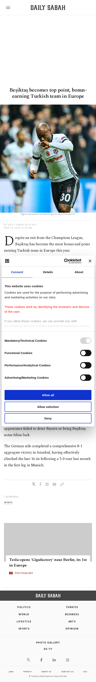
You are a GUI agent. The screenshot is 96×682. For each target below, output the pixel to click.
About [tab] (79, 272)
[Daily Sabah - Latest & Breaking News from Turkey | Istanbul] (48, 7)
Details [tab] (48, 272)
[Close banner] (90, 261)
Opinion (72, 628)
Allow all (48, 395)
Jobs (11, 671)
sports (8, 502)
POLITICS (24, 607)
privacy (27, 671)
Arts (72, 621)
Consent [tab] (17, 272)
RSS (85, 671)
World (24, 614)
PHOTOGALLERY (24, 573)
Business (72, 614)
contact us (67, 671)
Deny (48, 418)
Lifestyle (24, 621)
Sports (24, 628)
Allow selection (48, 406)
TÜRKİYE (72, 607)
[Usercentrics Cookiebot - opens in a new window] (64, 261)
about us (46, 671)
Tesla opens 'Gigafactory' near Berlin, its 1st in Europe (48, 562)
